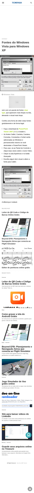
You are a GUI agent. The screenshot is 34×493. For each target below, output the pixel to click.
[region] (17, 20)
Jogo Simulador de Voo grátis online (14, 382)
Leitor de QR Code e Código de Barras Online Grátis (16, 282)
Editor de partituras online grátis (16, 268)
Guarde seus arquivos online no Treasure (17, 447)
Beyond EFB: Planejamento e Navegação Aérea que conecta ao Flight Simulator (16, 241)
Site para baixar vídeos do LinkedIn (15, 415)
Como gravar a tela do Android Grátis (13, 315)
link (15, 132)
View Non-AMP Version (22, 463)
